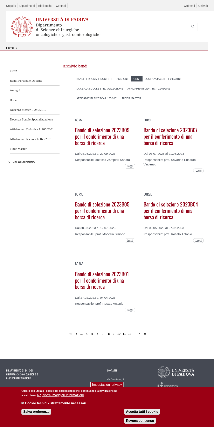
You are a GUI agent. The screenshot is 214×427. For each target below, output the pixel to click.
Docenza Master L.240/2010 (28, 109)
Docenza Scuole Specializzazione (31, 119)
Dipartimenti (27, 5)
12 (129, 333)
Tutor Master (18, 148)
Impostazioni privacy (107, 388)
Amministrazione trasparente (20, 388)
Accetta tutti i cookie (142, 415)
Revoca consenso (140, 424)
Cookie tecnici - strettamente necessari (55, 406)
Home (10, 48)
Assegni (15, 90)
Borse (13, 100)
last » (145, 334)
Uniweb (203, 5)
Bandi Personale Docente (26, 80)
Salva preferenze (36, 415)
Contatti (61, 5)
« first (70, 334)
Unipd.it (11, 5)
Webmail (189, 5)
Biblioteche (45, 5)
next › (140, 334)
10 (119, 333)
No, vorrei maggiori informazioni (60, 398)
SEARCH (191, 32)
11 (124, 333)
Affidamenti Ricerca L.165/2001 (31, 139)
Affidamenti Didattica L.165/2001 (32, 129)
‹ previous (76, 334)
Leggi (130, 166)
